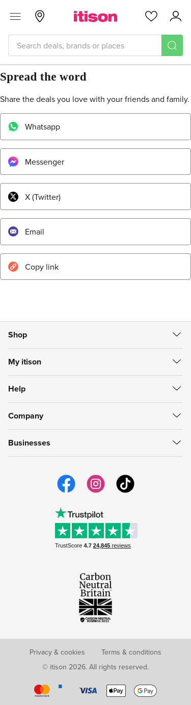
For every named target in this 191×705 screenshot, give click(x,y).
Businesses (29, 443)
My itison (24, 362)
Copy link (33, 266)
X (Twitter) (34, 197)
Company (25, 416)
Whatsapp (33, 126)
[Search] (172, 45)
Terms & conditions (131, 652)
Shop (17, 335)
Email (25, 231)
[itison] (95, 16)
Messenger (35, 161)
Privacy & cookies (57, 652)
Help (16, 389)
